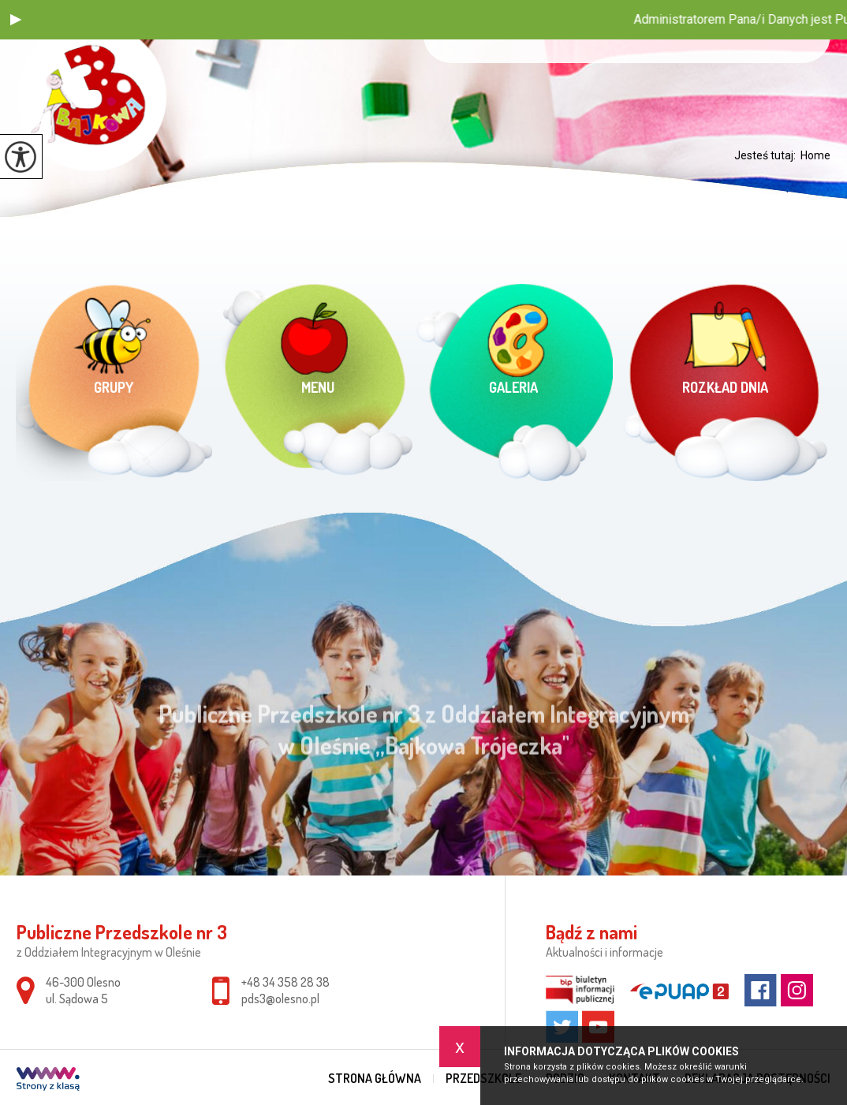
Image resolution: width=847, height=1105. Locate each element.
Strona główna (374, 1078)
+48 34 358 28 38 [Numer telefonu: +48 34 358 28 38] (285, 982)
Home (815, 155)
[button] (16, 19)
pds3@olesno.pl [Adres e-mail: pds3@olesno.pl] (280, 998)
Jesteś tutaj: (767, 155)
